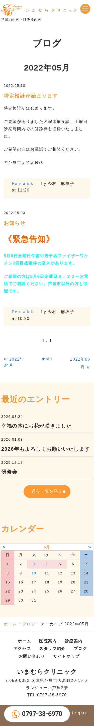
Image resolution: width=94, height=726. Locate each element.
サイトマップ (66, 656)
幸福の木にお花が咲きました (36, 426)
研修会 (9, 472)
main (47, 359)
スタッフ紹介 (52, 648)
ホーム (10, 624)
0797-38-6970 (42, 713)
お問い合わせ (32, 656)
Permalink (22, 183)
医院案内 (48, 641)
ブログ (29, 624)
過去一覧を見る (47, 491)
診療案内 (73, 641)
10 (34, 573)
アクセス (22, 648)
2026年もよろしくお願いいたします (45, 449)
